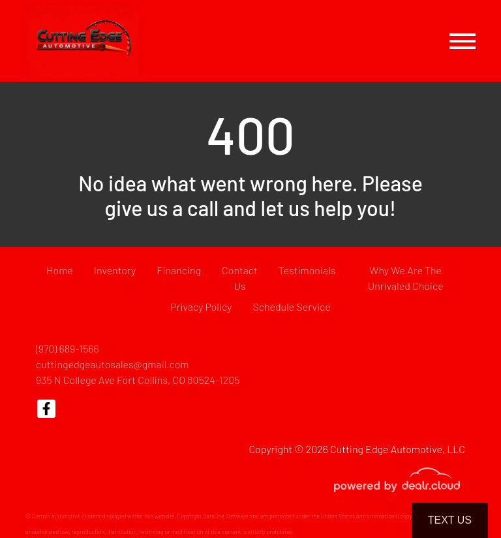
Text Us (450, 520)
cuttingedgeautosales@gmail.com (112, 364)
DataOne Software (226, 516)
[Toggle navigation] (462, 41)
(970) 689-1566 (67, 348)
